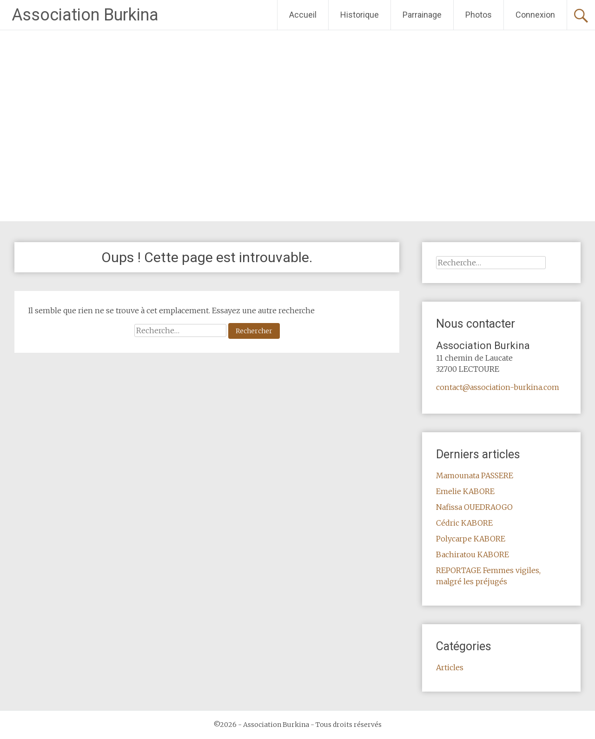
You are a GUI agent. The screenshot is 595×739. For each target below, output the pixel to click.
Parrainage (422, 15)
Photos (478, 15)
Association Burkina (85, 15)
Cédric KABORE (464, 523)
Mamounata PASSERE (474, 475)
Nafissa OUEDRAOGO (474, 507)
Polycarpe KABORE (470, 538)
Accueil (303, 15)
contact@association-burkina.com (497, 387)
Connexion (535, 15)
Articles (449, 667)
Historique (359, 15)
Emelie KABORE (465, 491)
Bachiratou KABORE (472, 554)
